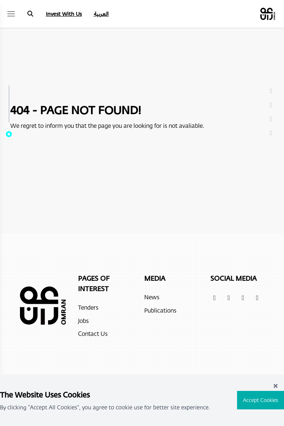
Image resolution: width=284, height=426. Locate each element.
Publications (160, 310)
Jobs (83, 320)
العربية (101, 13)
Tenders (88, 307)
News (151, 297)
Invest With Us (64, 13)
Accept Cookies (260, 399)
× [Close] (275, 385)
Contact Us (93, 333)
